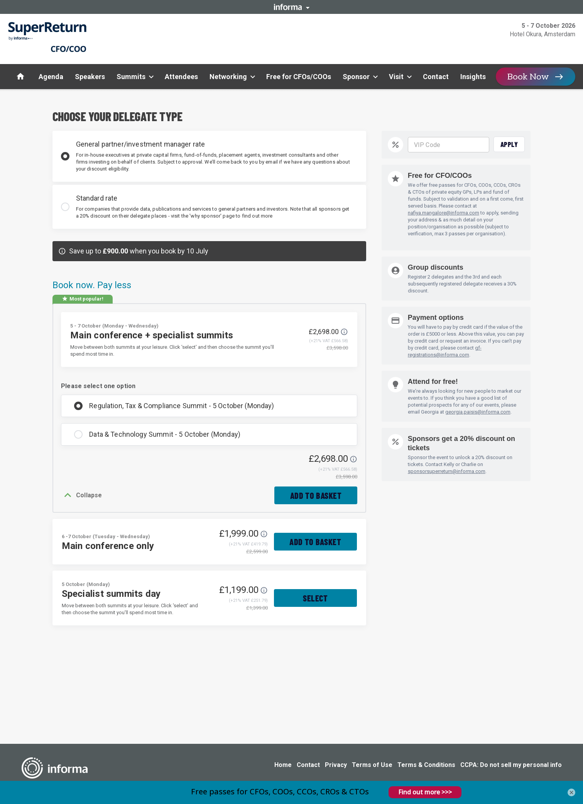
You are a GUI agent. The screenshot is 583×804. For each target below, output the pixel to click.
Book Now (528, 77)
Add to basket (314, 497)
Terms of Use (372, 765)
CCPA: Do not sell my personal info (511, 765)
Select (315, 600)
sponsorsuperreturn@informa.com (446, 471)
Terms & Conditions (426, 765)
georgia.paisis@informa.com (477, 412)
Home (283, 765)
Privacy (336, 765)
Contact (308, 765)
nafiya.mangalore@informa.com (443, 213)
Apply (509, 144)
